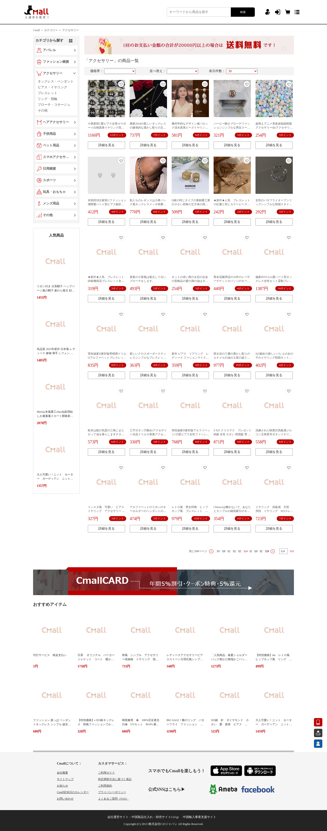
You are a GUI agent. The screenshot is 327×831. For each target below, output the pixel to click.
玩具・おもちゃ (54, 192)
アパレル (49, 50)
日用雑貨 (49, 168)
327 (261, 551)
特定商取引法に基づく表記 (115, 779)
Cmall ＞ (38, 30)
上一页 (211, 551)
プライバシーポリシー (112, 792)
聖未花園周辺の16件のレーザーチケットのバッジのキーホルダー (232, 281)
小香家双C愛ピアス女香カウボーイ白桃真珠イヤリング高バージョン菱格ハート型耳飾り (107, 127)
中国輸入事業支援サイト (199, 817)
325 (251, 551)
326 (256, 551)
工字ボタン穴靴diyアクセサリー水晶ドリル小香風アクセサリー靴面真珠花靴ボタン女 (148, 434)
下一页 (273, 551)
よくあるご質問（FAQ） (113, 798)
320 (224, 551)
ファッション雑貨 (56, 61)
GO (292, 551)
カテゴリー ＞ (52, 30)
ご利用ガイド (106, 772)
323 (240, 551)
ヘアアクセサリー (56, 122)
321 (229, 551)
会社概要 (62, 772)
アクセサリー (70, 30)
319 (219, 551)
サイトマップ (65, 779)
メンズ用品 (51, 203)
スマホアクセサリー (57, 157)
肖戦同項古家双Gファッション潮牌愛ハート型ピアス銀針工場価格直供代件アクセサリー (107, 204)
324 (245, 551)
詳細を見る (106, 145)
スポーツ (49, 180)
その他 (48, 215)
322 (235, 551)
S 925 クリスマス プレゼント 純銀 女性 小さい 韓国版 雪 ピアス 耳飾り (234, 434)
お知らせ (62, 785)
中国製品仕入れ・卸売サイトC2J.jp (155, 817)
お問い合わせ (65, 798)
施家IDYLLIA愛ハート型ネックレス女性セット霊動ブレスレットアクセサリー (273, 281)
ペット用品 (51, 145)
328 (267, 551)
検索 (243, 12)
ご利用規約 (105, 785)
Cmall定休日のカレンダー (73, 792)
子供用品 (49, 133)
